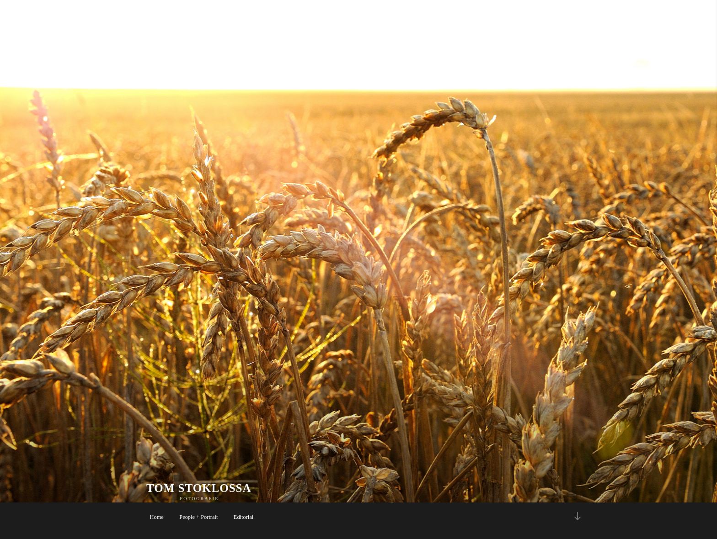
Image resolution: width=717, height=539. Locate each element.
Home (157, 517)
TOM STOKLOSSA (198, 488)
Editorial (243, 517)
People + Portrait (198, 517)
